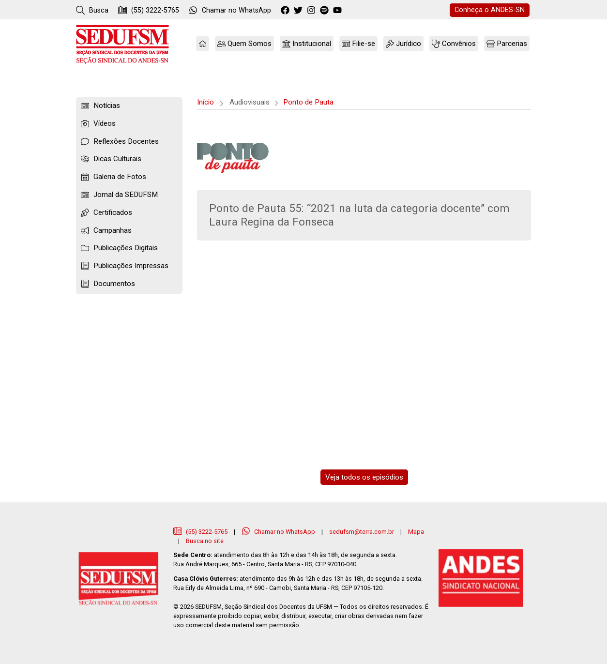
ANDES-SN (490, 10)
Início (205, 102)
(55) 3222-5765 (148, 10)
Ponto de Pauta (308, 102)
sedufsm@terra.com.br (361, 531)
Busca (92, 10)
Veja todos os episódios (364, 477)
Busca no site (205, 540)
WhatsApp (230, 10)
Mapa (416, 531)
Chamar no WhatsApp (279, 531)
